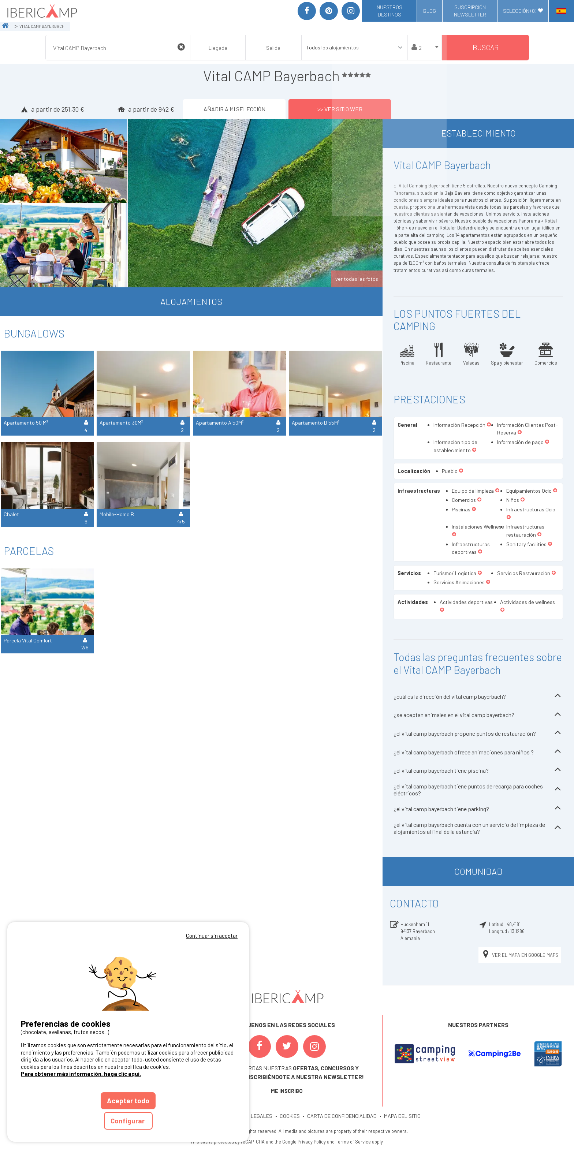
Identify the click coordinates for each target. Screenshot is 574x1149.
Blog (429, 11)
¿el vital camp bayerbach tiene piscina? (478, 770)
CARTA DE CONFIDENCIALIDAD (342, 1116)
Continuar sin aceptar (212, 935)
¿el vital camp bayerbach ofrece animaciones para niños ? (478, 752)
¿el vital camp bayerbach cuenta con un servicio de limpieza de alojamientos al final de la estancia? (478, 828)
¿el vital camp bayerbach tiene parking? (478, 808)
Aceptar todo (128, 1100)
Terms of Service (353, 1142)
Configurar (128, 1120)
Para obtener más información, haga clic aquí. (81, 1073)
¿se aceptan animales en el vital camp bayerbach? (478, 715)
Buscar (486, 47)
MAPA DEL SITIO (402, 1116)
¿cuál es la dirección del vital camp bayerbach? (478, 696)
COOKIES (290, 1116)
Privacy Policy (312, 1142)
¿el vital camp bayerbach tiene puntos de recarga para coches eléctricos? (478, 790)
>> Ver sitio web (339, 108)
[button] (489, 425)
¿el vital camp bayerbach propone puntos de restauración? (478, 733)
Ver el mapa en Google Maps (519, 955)
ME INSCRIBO (287, 1091)
